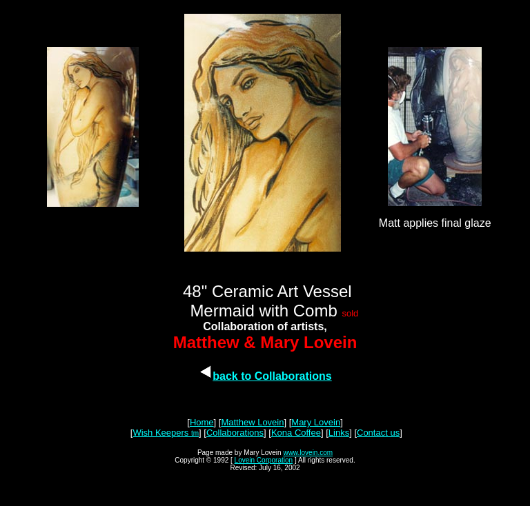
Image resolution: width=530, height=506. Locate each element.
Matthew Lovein (252, 422)
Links (338, 432)
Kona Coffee (296, 432)
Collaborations (235, 432)
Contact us (378, 432)
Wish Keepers (161, 432)
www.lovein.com (308, 452)
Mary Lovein (315, 422)
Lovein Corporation (264, 460)
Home (202, 422)
